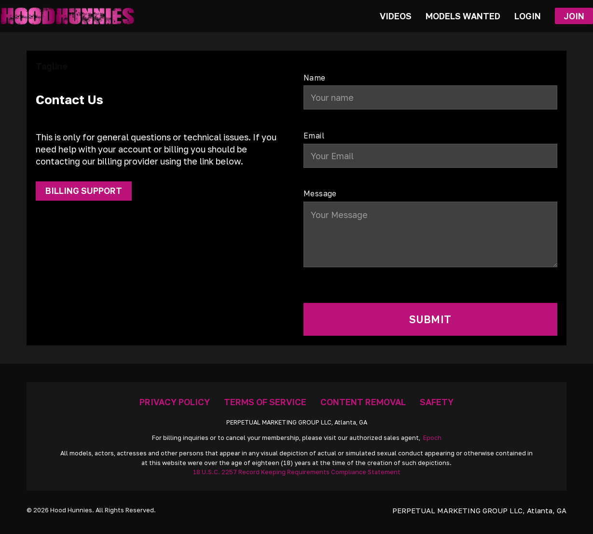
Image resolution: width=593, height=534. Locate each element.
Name (314, 78)
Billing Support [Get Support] (83, 190)
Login (527, 16)
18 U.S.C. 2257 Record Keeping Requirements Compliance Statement (296, 472)
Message (320, 194)
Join (574, 16)
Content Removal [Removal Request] (363, 402)
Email (313, 136)
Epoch (432, 437)
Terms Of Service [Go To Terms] (265, 402)
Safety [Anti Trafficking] (437, 402)
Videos (396, 16)
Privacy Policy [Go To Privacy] (174, 402)
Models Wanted (463, 16)
